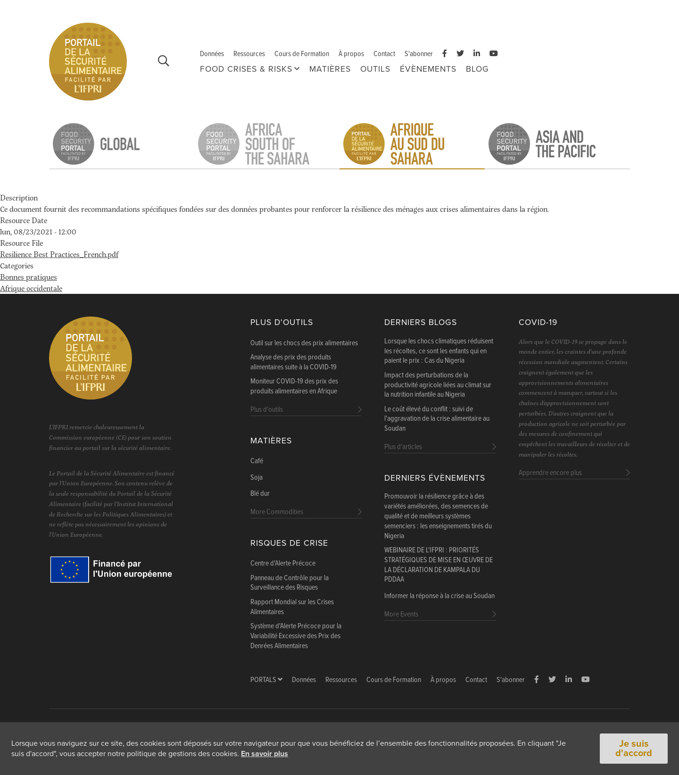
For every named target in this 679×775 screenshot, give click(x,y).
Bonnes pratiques (28, 276)
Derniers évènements (434, 478)
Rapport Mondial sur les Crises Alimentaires (292, 607)
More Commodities (276, 512)
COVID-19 (538, 322)
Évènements (428, 69)
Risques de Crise (289, 543)
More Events (401, 614)
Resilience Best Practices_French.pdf (59, 254)
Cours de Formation (301, 54)
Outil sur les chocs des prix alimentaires (304, 343)
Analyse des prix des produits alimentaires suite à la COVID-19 (293, 362)
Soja (256, 478)
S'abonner (419, 54)
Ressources (249, 54)
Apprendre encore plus (550, 473)
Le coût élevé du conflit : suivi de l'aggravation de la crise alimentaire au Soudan (436, 419)
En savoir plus (264, 754)
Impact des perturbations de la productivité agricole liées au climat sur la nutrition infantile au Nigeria (437, 385)
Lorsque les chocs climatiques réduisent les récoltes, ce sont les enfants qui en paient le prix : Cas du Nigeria (438, 351)
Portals (266, 680)
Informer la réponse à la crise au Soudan (439, 596)
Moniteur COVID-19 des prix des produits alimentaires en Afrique (294, 386)
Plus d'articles (403, 447)
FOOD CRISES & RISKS (246, 69)
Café (256, 461)
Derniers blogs (420, 322)
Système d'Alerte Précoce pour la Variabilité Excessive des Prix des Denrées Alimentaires (295, 636)
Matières (330, 69)
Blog (477, 69)
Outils (375, 69)
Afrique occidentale (31, 288)
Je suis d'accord (633, 749)
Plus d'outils (281, 322)
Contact (384, 54)
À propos (351, 54)
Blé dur (260, 494)
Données (212, 54)
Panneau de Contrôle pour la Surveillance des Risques (289, 583)
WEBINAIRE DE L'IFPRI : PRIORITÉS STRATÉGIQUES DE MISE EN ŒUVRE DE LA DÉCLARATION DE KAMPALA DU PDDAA (438, 565)
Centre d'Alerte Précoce (282, 563)
